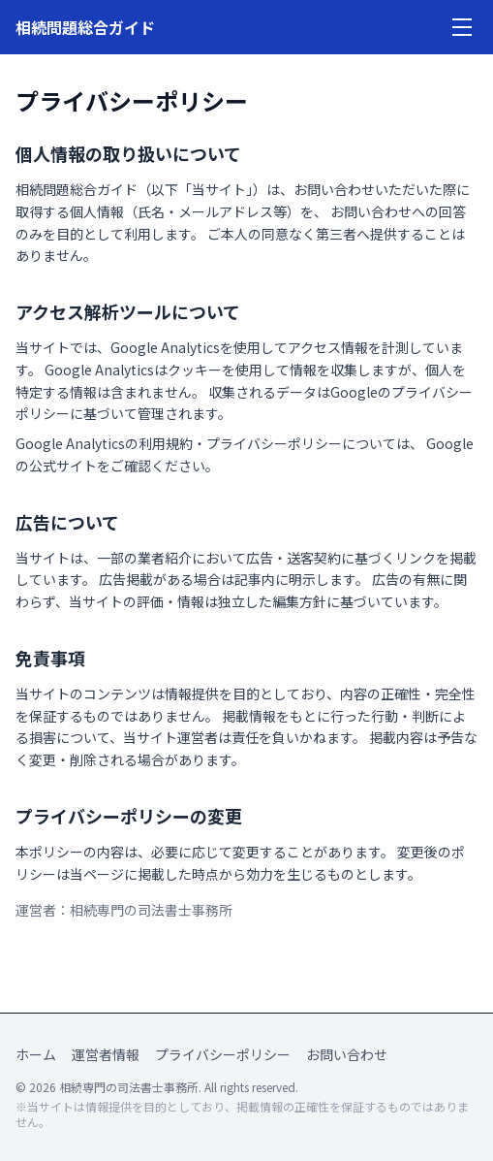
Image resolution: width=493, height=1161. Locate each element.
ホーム (35, 1054)
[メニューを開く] (462, 27)
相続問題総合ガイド (85, 27)
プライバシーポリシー (223, 1054)
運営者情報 (105, 1054)
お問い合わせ (346, 1054)
